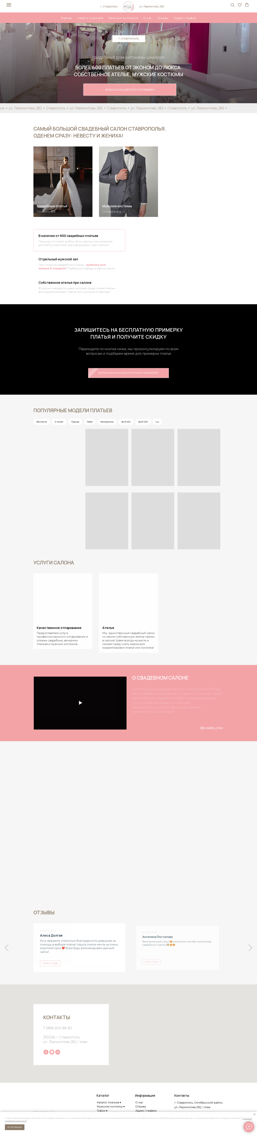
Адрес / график (185, 18)
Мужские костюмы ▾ (123, 18)
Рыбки (90, 421)
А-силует (59, 421)
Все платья (42, 421)
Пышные (75, 421)
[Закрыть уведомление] (254, 1114)
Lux (157, 421)
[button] (232, 5)
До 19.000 (125, 421)
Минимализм (107, 421)
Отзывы (162, 18)
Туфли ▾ (102, 1109)
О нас (147, 18)
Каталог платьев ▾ (90, 18)
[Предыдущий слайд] (6, 947)
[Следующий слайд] (250, 947)
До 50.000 (143, 421)
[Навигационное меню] (9, 5)
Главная (66, 18)
